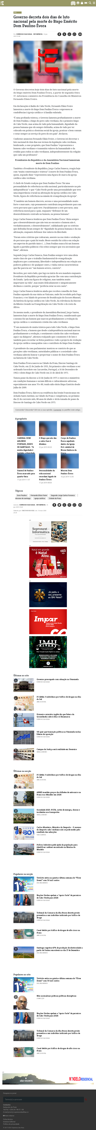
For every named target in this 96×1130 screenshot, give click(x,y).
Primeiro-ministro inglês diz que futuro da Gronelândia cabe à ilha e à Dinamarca (55, 715)
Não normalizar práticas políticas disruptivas (56, 996)
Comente (57, 410)
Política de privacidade (11, 1124)
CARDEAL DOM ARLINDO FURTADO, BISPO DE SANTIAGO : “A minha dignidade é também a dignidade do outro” (26, 447)
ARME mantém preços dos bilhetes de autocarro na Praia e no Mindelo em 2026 (59, 793)
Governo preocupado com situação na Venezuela (58, 679)
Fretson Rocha (28, 510)
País (15, 12)
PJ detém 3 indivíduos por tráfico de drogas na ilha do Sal (59, 698)
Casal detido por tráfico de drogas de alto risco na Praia (58, 931)
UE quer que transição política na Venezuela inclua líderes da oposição (59, 733)
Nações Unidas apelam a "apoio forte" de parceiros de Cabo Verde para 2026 (59, 896)
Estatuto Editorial (9, 1122)
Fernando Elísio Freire (38, 495)
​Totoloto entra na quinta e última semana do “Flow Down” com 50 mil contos (59, 878)
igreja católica (39, 498)
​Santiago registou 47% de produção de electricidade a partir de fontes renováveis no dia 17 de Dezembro (60, 948)
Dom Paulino (22, 495)
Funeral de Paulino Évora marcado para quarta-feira (26, 473)
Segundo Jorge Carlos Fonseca (63, 495)
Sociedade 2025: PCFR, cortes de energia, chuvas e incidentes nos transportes (58, 810)
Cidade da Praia (55, 498)
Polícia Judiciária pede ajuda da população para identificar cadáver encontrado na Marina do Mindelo (57, 847)
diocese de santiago (22, 498)
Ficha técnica (8, 1119)
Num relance (8, 1116)
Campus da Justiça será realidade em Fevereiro (57, 749)
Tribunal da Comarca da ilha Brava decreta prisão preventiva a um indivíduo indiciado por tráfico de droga (58, 915)
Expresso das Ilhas (24, 34)
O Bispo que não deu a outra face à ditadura (47, 441)
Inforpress (37, 34)
